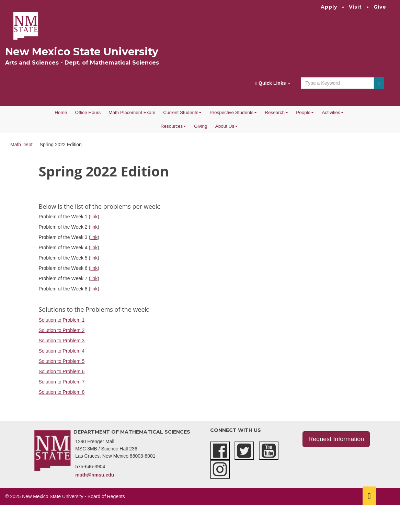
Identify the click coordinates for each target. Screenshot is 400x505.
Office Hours (88, 112)
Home (61, 112)
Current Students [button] (182, 112)
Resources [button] (173, 126)
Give (380, 7)
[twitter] (244, 450)
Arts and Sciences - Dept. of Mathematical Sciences (82, 62)
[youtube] (268, 450)
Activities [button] (333, 112)
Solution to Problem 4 (62, 351)
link (94, 216)
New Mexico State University (81, 51)
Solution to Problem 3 (62, 340)
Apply (329, 7)
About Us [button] (226, 126)
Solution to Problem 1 (62, 320)
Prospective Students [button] (233, 112)
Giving (200, 126)
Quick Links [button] (272, 83)
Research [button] (276, 112)
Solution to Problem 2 (62, 330)
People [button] (305, 112)
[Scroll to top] (369, 495)
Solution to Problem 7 (62, 382)
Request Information (336, 439)
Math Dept (21, 144)
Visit (355, 7)
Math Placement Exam (131, 112)
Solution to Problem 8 (62, 392)
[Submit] (379, 83)
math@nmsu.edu (94, 475)
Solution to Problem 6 (62, 371)
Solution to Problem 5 (62, 361)
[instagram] (220, 469)
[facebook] (220, 450)
